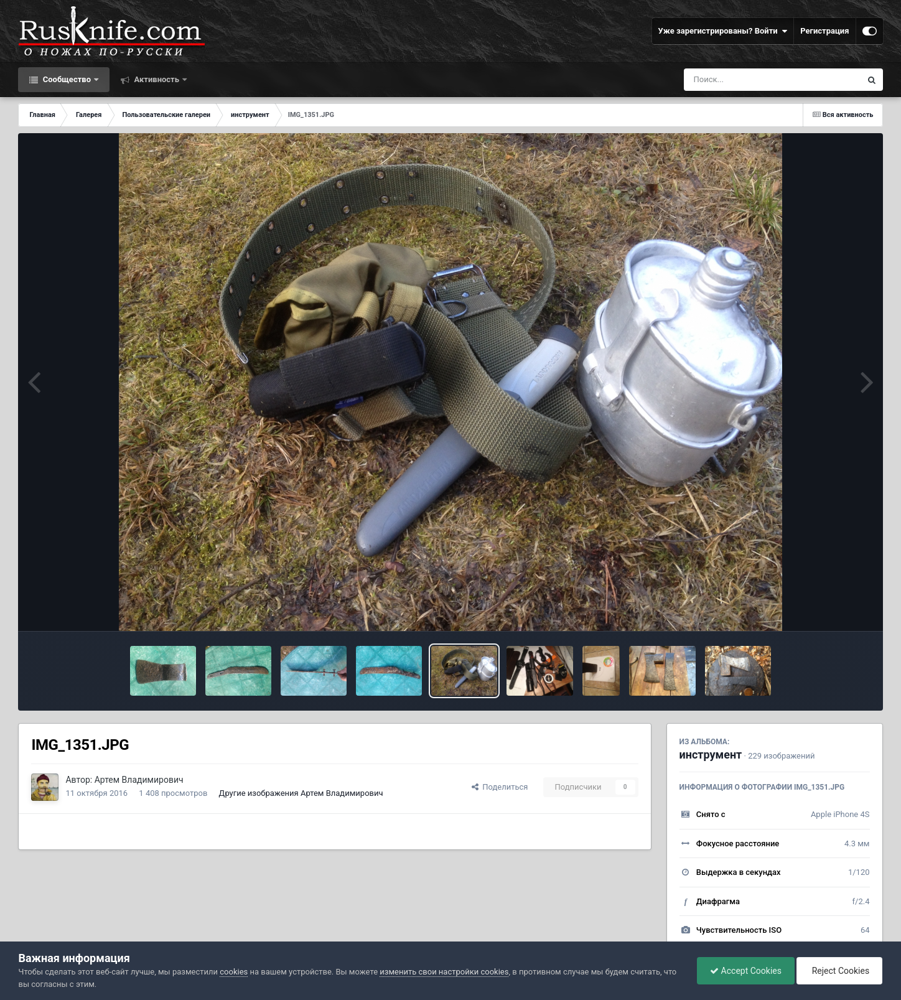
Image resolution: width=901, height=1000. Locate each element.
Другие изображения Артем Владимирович (301, 793)
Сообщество (66, 79)
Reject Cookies (839, 971)
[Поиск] (749, 79)
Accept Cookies (746, 971)
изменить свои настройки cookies (444, 971)
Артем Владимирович (139, 780)
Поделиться (500, 787)
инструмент (710, 754)
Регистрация (824, 30)
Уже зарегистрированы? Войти (723, 31)
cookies (234, 971)
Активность (156, 79)
